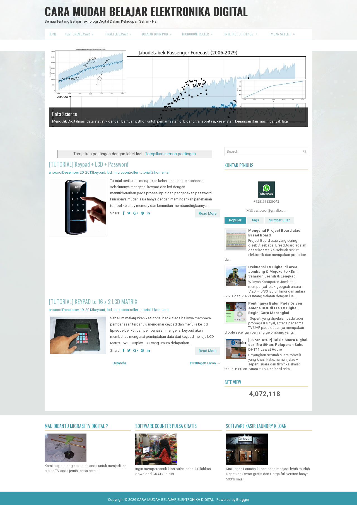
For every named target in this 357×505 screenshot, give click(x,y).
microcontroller (126, 172)
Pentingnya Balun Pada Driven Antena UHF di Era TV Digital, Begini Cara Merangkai (275, 308)
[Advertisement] (134, 268)
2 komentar (160, 172)
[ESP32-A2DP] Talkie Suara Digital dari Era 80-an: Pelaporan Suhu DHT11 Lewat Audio (277, 344)
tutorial (145, 172)
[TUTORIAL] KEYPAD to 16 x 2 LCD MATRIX (93, 301)
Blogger (242, 499)
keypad (99, 172)
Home (52, 34)
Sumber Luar (279, 220)
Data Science (64, 114)
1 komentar (160, 310)
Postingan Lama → (205, 363)
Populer (235, 220)
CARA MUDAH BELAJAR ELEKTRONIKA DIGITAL (146, 11)
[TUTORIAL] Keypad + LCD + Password (88, 164)
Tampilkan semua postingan (170, 154)
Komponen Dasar (81, 32)
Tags (255, 220)
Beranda (119, 363)
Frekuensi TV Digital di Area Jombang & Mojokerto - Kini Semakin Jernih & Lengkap (273, 272)
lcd (109, 172)
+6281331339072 (266, 201)
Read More (207, 213)
